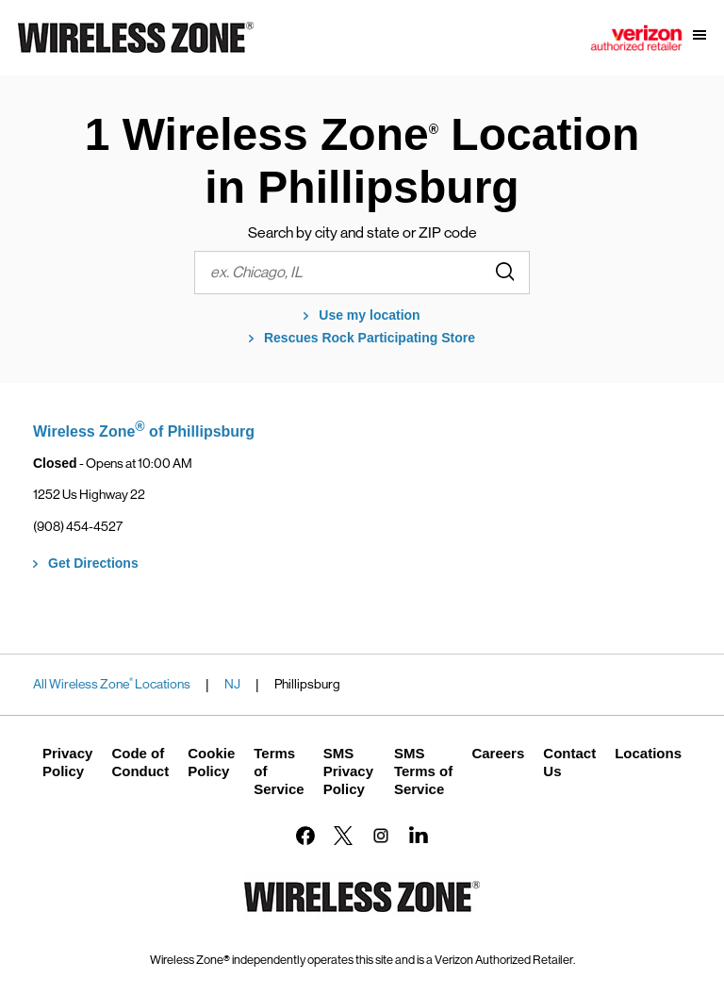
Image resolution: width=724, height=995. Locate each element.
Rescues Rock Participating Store (369, 337)
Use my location (369, 315)
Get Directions (93, 563)
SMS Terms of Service (423, 771)
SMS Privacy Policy (348, 771)
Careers (497, 753)
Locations (648, 753)
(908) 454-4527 (78, 526)
